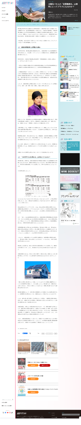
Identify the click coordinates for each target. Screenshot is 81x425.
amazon (33, 365)
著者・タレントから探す (7, 405)
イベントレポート (5, 20)
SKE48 (63, 134)
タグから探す (4, 402)
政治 (43, 333)
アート (68, 125)
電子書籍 (63, 128)
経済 (56, 333)
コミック (3, 17)
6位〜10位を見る (69, 100)
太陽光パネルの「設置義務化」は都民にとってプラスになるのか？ (37, 24)
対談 (72, 125)
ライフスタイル (49, 333)
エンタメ (3, 7)
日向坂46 (69, 131)
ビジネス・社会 (22, 24)
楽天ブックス (45, 365)
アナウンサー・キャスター (72, 134)
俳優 (62, 125)
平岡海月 (63, 131)
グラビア (3, 10)
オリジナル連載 (5, 14)
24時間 (65, 59)
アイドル (76, 131)
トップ (18, 24)
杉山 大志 (76, 9)
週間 (75, 59)
